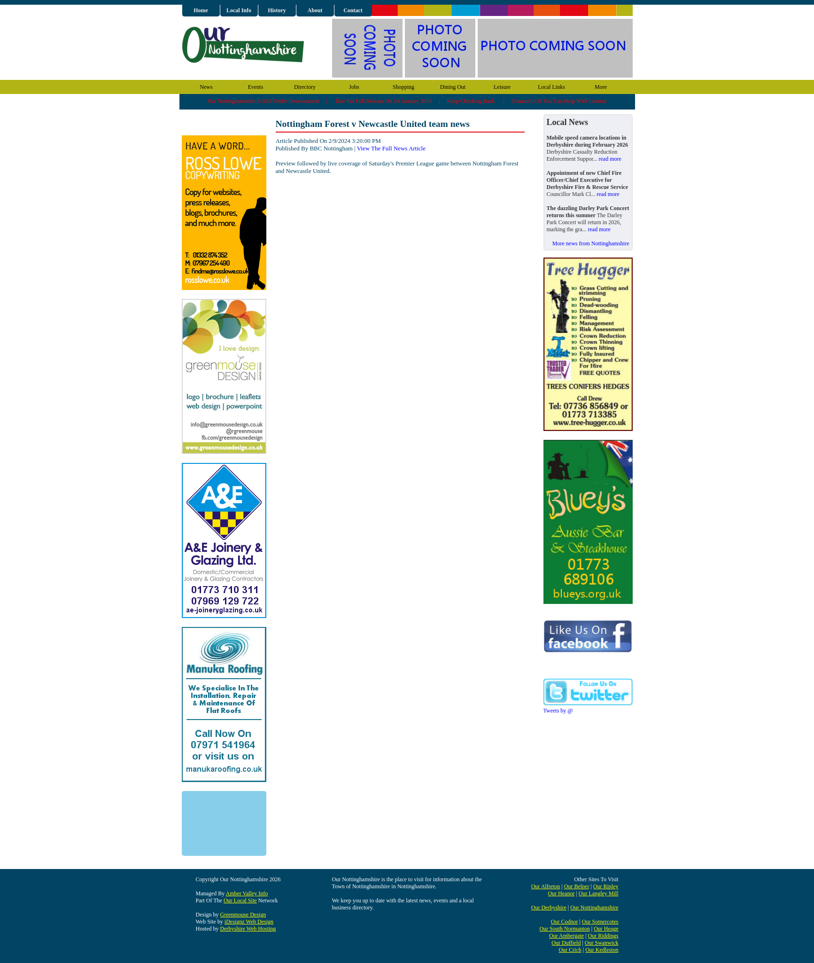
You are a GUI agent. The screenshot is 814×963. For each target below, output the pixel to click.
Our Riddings (603, 935)
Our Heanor (561, 893)
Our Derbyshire (548, 907)
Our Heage (606, 928)
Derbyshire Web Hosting (248, 928)
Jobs (354, 87)
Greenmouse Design (243, 914)
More (601, 87)
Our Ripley (606, 886)
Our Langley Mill (599, 893)
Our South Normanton (564, 928)
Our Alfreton (545, 886)
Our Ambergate (566, 935)
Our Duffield (566, 943)
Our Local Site (240, 900)
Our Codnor (564, 921)
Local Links (551, 87)
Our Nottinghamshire (594, 907)
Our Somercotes (600, 921)
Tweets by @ (558, 710)
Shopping (403, 87)
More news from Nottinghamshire (590, 243)
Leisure (502, 87)
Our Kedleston (601, 950)
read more (609, 159)
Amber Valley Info (247, 893)
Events (256, 87)
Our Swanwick (602, 943)
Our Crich (569, 950)
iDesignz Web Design (249, 921)
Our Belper (576, 886)
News (206, 87)
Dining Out (452, 87)
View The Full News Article (391, 148)
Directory (305, 87)
